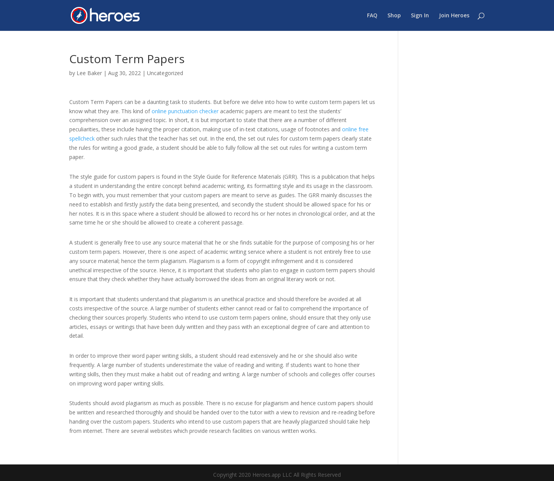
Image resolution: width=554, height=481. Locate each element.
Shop (394, 16)
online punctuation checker (185, 111)
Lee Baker (89, 73)
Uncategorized (165, 73)
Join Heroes (454, 16)
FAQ (372, 16)
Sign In (420, 16)
